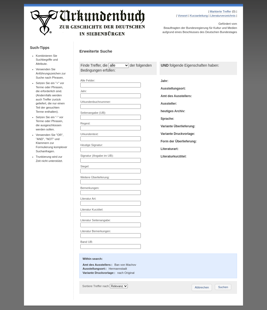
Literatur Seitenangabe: (95, 220)
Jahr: (83, 91)
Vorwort (183, 15)
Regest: (85, 123)
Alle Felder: (87, 80)
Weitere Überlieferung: (95, 177)
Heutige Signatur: (91, 145)
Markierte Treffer (220, 11)
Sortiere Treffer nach (95, 286)
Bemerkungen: (89, 187)
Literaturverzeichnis (222, 15)
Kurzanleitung (199, 15)
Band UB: (86, 241)
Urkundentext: (89, 134)
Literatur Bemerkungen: (95, 231)
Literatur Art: (88, 198)
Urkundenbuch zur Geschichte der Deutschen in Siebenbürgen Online (88, 23)
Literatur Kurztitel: (91, 209)
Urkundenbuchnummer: (95, 101)
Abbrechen (202, 287)
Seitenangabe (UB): (93, 112)
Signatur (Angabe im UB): (96, 155)
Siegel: (84, 166)
